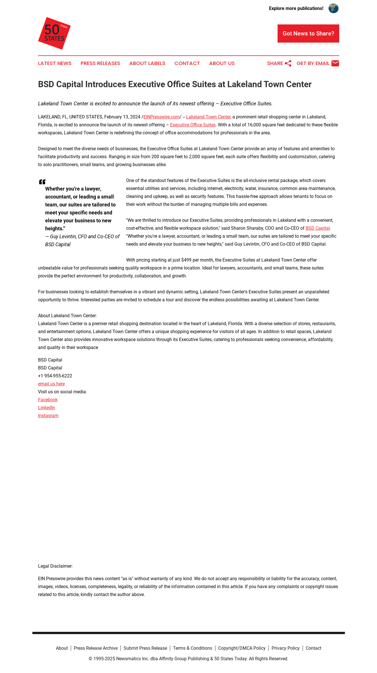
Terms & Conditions (192, 648)
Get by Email (318, 63)
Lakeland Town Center (208, 117)
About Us (222, 63)
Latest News (55, 63)
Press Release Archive (96, 648)
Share (279, 63)
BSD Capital (318, 228)
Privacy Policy (286, 648)
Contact (187, 63)
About (62, 648)
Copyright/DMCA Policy (242, 648)
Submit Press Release (145, 648)
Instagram (48, 415)
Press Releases (100, 63)
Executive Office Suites (193, 125)
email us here (51, 383)
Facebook (48, 399)
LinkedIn (46, 407)
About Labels (147, 63)
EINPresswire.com (161, 117)
